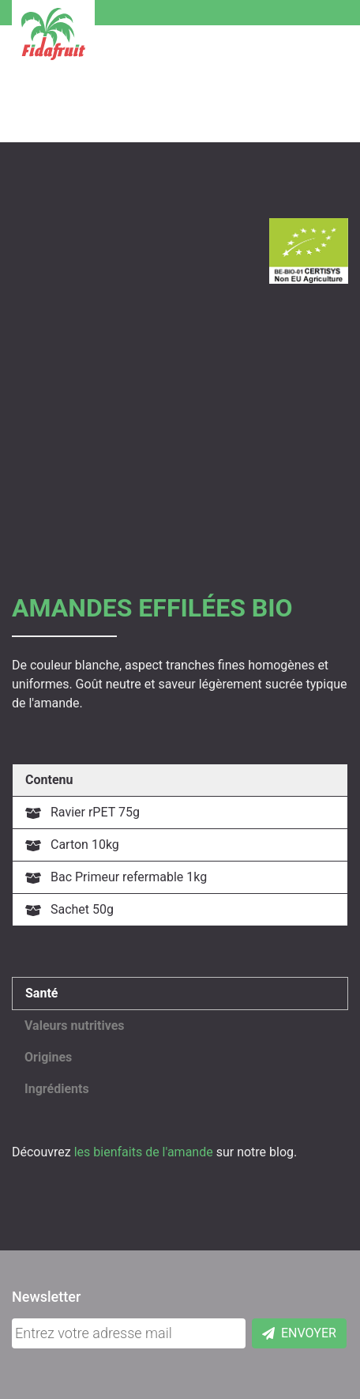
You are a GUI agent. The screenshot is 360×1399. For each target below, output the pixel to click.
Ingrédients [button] (56, 1088)
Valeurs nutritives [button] (74, 1025)
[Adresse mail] (129, 1333)
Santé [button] (41, 993)
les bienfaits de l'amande (143, 1152)
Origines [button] (48, 1057)
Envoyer (299, 1333)
